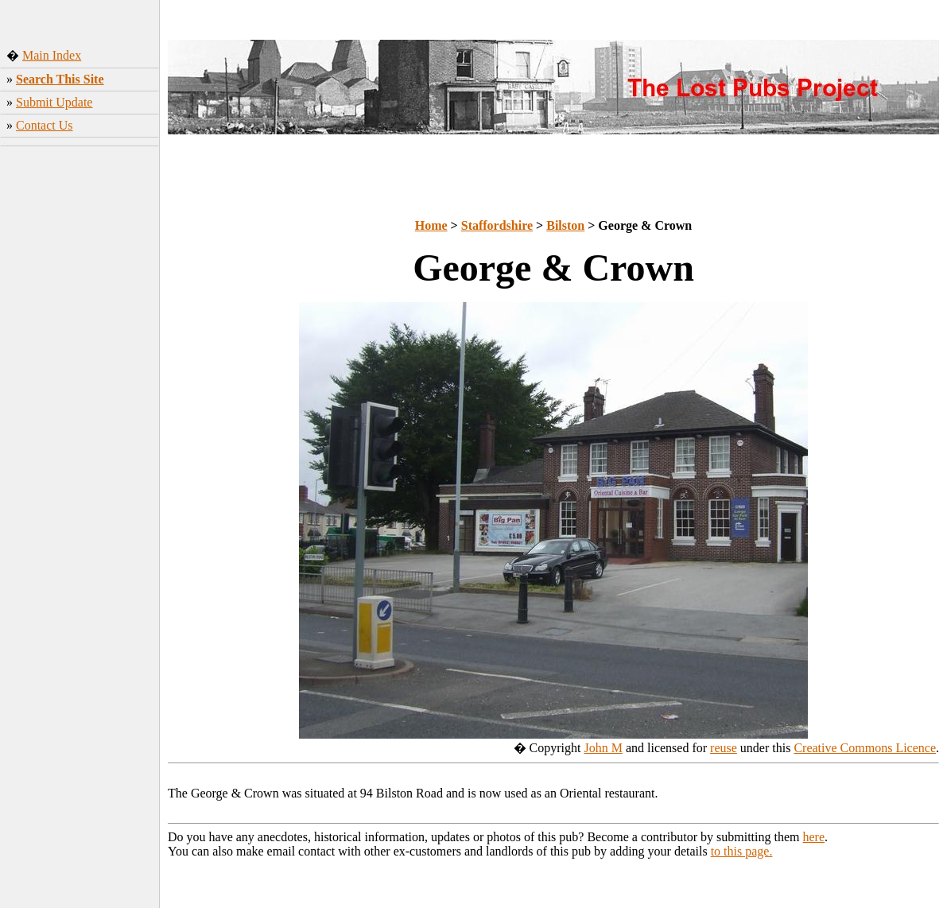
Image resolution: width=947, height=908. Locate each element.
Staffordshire (497, 225)
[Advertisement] (80, 258)
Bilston (565, 225)
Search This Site (60, 79)
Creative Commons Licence (865, 748)
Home (431, 225)
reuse (723, 748)
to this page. (742, 851)
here (814, 837)
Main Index (51, 55)
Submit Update (54, 102)
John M (603, 748)
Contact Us (44, 125)
